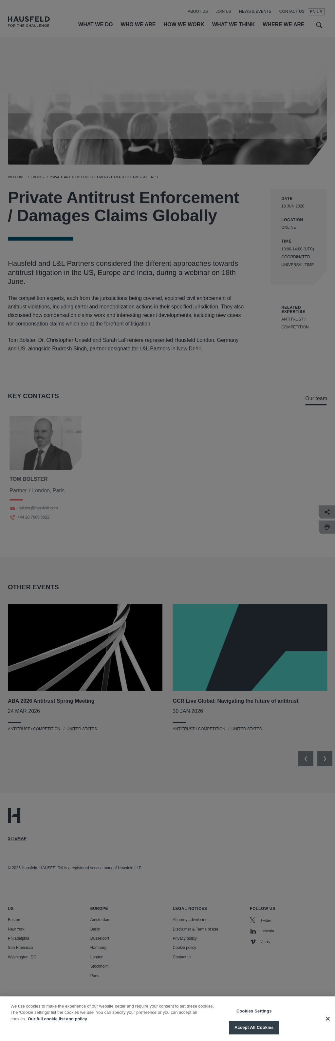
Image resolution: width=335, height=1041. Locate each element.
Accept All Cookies (254, 1032)
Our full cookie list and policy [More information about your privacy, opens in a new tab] (57, 1023)
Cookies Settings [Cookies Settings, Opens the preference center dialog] (254, 1015)
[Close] (328, 1023)
